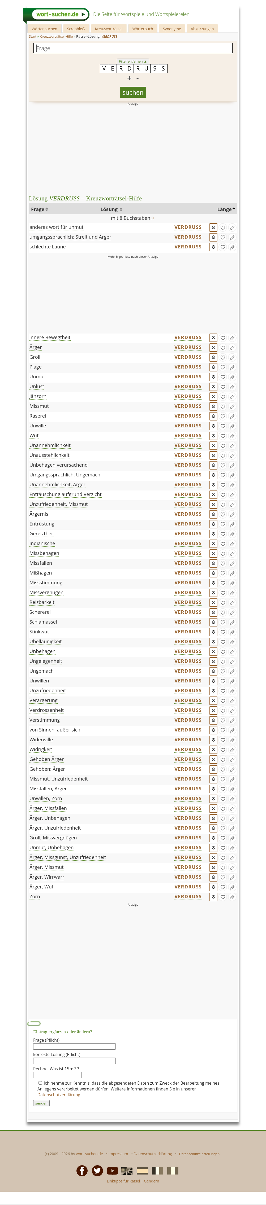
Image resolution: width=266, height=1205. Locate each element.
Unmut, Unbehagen (51, 847)
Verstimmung (44, 720)
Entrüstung (41, 523)
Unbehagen (42, 651)
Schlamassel (43, 622)
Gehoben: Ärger (47, 769)
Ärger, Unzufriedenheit (55, 828)
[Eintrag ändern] (232, 227)
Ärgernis (38, 514)
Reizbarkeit (41, 602)
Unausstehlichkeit (49, 455)
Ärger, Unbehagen (49, 818)
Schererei (40, 612)
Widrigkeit (40, 749)
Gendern (151, 1181)
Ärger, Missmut (46, 867)
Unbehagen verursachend (58, 465)
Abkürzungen (202, 28)
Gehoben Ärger (46, 759)
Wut (33, 435)
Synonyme (172, 28)
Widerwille (41, 739)
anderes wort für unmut (56, 227)
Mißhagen (40, 572)
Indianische (42, 543)
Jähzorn (37, 396)
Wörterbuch (142, 28)
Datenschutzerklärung (59, 1095)
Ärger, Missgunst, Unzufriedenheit (67, 857)
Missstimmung (45, 582)
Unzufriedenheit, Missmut (58, 504)
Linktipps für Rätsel (123, 1181)
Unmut (37, 376)
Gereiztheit (41, 533)
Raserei (37, 416)
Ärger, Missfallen (48, 808)
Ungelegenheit (45, 661)
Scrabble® (76, 28)
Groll (34, 357)
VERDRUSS (188, 227)
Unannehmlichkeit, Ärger (57, 484)
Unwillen (39, 680)
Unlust (36, 386)
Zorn (34, 896)
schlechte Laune (47, 246)
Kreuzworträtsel (109, 28)
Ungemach (41, 671)
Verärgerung (43, 700)
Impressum (118, 1153)
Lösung (109, 209)
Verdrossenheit (46, 710)
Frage (37, 209)
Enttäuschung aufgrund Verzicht (65, 494)
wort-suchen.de (89, 1153)
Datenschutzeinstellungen (199, 1154)
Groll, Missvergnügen (53, 837)
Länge (224, 209)
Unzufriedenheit (47, 690)
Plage (35, 366)
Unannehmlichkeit (50, 445)
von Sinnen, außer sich (54, 729)
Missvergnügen (46, 592)
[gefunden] (222, 227)
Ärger (35, 347)
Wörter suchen (44, 28)
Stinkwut (39, 631)
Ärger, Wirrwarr (46, 877)
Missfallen (40, 563)
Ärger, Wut (41, 886)
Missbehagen (44, 553)
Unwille (37, 425)
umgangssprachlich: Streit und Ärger (70, 237)
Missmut (39, 406)
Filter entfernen (133, 61)
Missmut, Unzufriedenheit (58, 778)
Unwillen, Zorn (45, 798)
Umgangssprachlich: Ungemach (64, 474)
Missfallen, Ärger (48, 788)
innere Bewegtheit (50, 337)
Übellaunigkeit (45, 641)
